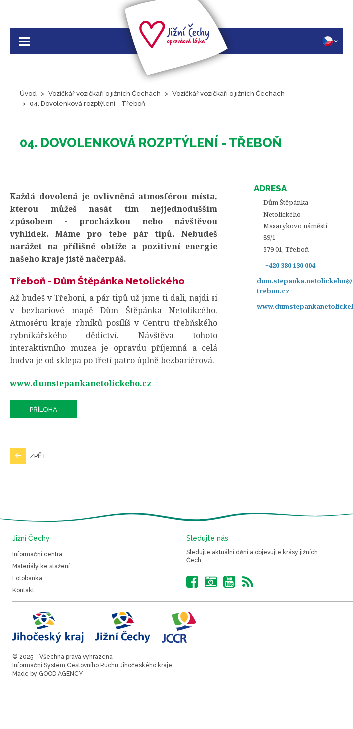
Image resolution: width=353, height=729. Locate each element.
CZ (330, 41)
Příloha (44, 410)
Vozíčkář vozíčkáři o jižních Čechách (104, 94)
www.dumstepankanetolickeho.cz (81, 383)
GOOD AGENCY (61, 674)
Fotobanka (27, 578)
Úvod (28, 94)
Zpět (38, 456)
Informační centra (37, 554)
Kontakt (23, 590)
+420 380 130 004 (291, 265)
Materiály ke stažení (41, 566)
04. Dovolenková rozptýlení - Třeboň (88, 104)
